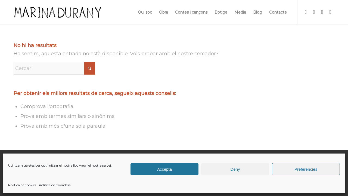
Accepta (164, 169)
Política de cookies (22, 185)
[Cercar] (54, 68)
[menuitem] (145, 12)
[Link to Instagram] (306, 12)
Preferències (305, 169)
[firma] (57, 12)
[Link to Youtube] (330, 12)
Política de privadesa (55, 185)
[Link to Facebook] (314, 12)
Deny (235, 169)
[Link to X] (322, 12)
